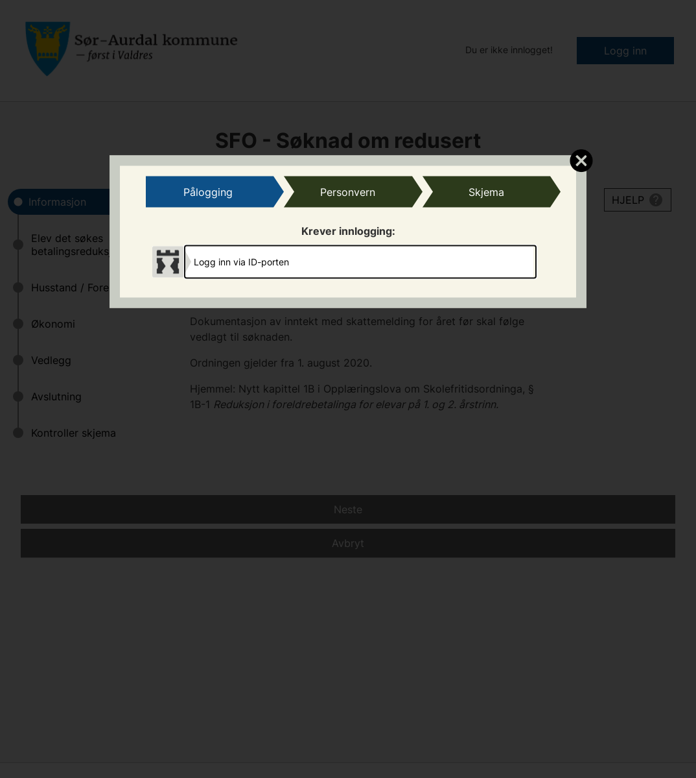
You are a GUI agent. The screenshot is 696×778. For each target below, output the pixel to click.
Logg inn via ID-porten (241, 261)
